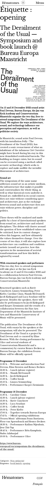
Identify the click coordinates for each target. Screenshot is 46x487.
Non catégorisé (17, 461)
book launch (16, 463)
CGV (40, 478)
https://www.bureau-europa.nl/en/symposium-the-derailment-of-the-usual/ (22, 446)
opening (26, 463)
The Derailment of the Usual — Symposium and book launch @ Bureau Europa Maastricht (21, 43)
